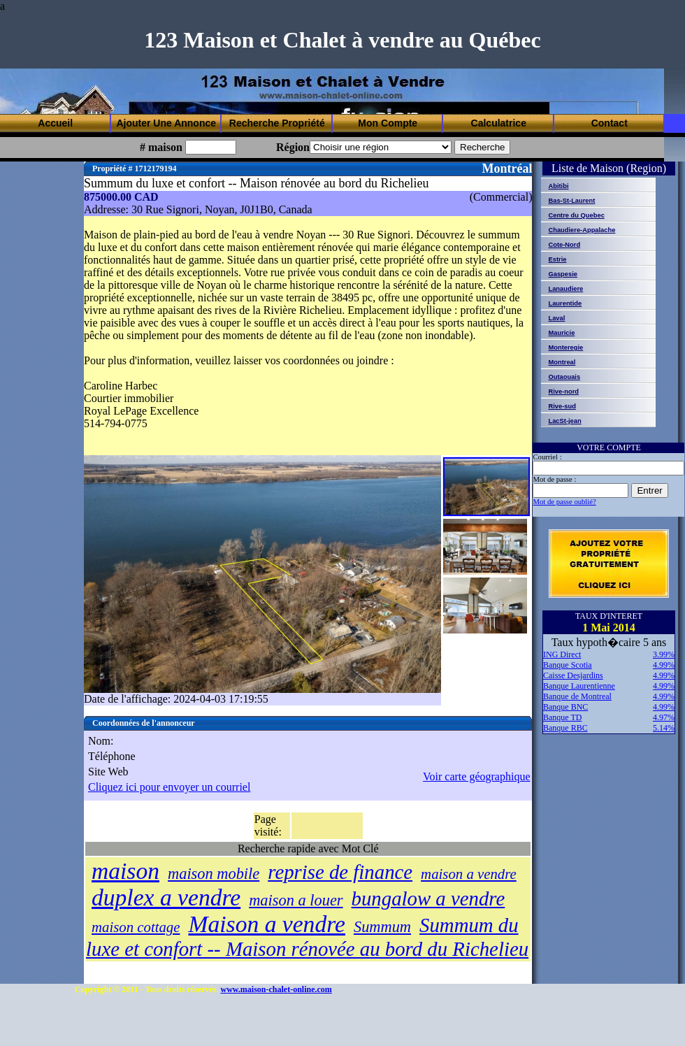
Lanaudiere (565, 288)
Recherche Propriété (277, 123)
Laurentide (565, 303)
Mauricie (561, 332)
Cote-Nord (564, 244)
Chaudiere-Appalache (581, 230)
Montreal (561, 362)
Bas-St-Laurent (571, 200)
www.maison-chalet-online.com (276, 989)
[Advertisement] (224, 89)
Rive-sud (561, 406)
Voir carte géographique (476, 776)
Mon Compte (387, 123)
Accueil (55, 123)
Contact (609, 123)
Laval (556, 318)
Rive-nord (563, 391)
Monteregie (565, 347)
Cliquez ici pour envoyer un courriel (169, 787)
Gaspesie (562, 274)
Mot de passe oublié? (564, 502)
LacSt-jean (564, 420)
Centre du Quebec (576, 215)
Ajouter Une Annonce (166, 123)
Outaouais (564, 376)
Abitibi (558, 185)
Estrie (557, 259)
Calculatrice (498, 123)
